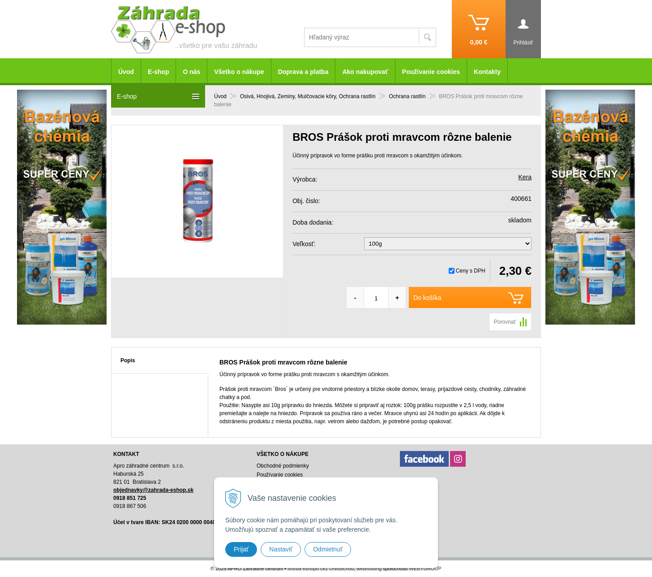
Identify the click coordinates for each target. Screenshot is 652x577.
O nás (191, 71)
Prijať (241, 549)
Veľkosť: (303, 243)
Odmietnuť (328, 549)
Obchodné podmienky (283, 466)
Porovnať (505, 322)
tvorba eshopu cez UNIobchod (320, 568)
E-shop (158, 71)
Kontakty (487, 71)
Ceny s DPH (470, 271)
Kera (525, 177)
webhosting (369, 568)
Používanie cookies (431, 71)
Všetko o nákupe (239, 71)
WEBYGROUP (425, 568)
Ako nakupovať (365, 71)
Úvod (126, 71)
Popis (127, 360)
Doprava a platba (303, 71)
